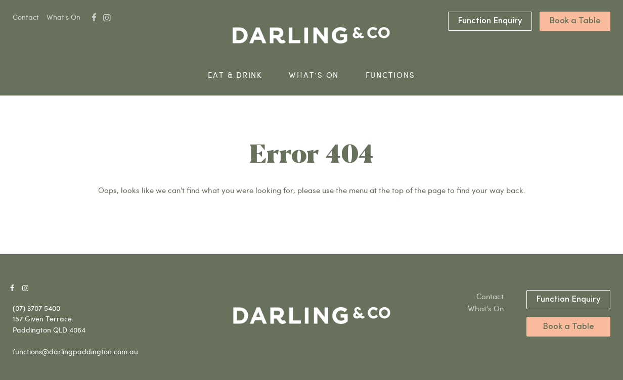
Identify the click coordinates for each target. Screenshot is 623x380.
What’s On (314, 75)
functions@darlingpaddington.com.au (75, 351)
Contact (26, 17)
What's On (63, 17)
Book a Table (575, 21)
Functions (390, 75)
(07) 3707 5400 (36, 308)
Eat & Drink (235, 75)
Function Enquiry (490, 21)
